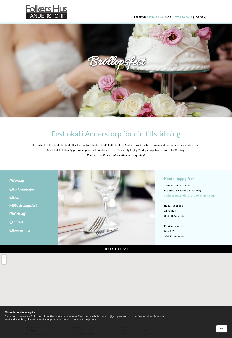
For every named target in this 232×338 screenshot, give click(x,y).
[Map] (116, 281)
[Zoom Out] (4, 262)
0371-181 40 (155, 17)
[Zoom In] (4, 257)
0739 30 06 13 (183, 17)
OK (221, 329)
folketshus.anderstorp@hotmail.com (189, 195)
